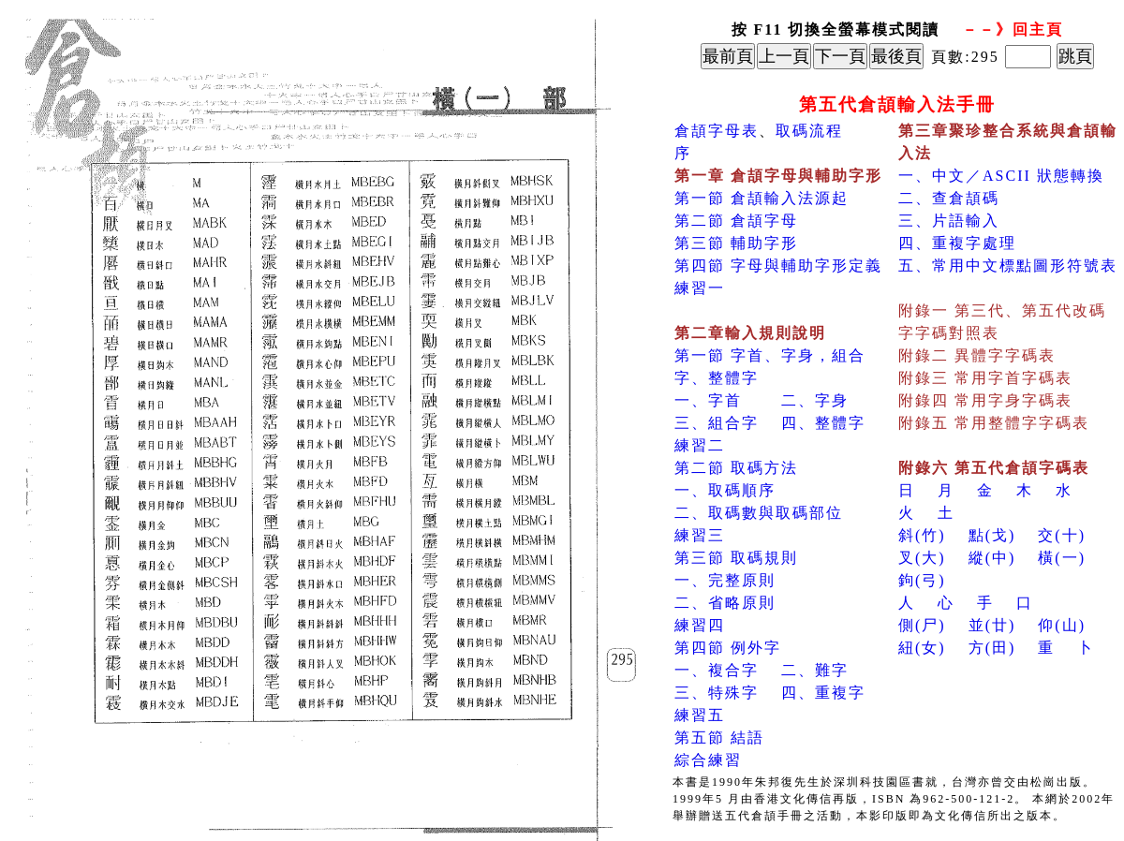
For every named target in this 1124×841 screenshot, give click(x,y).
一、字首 (708, 400)
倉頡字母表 (716, 131)
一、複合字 (716, 670)
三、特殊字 (716, 693)
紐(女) (922, 648)
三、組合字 (716, 423)
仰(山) (1062, 625)
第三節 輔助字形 (736, 243)
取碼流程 (809, 131)
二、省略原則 (725, 603)
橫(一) (1062, 558)
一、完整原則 (725, 580)
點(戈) (992, 535)
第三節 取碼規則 (736, 558)
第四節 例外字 (727, 648)
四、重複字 (823, 693)
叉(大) (922, 558)
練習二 (699, 445)
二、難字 (815, 670)
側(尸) (922, 625)
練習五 (699, 715)
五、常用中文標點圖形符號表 (1007, 265)
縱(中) (992, 558)
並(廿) (992, 625)
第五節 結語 (719, 737)
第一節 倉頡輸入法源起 (761, 198)
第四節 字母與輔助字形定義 (778, 265)
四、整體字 (823, 423)
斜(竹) (922, 535)
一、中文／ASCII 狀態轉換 (1001, 176)
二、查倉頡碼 (948, 198)
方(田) (992, 648)
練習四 (699, 625)
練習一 (699, 288)
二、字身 (815, 400)
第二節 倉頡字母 (736, 221)
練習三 (699, 535)
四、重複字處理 (957, 243)
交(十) (1062, 535)
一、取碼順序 (725, 490)
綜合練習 (708, 760)
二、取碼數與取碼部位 (758, 513)
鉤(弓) (922, 580)
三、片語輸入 (948, 221)
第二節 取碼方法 (736, 468)
